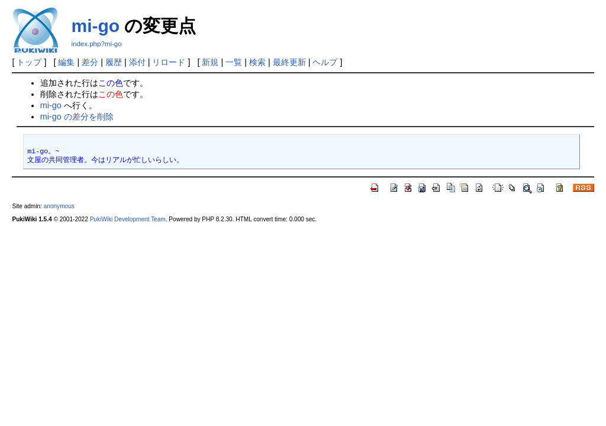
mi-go (95, 26)
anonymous (59, 206)
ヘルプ (324, 62)
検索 (257, 62)
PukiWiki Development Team (128, 219)
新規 (210, 62)
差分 (90, 62)
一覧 (233, 62)
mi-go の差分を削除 (77, 116)
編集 (66, 62)
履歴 (113, 62)
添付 (137, 62)
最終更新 (289, 62)
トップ (29, 62)
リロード (168, 62)
